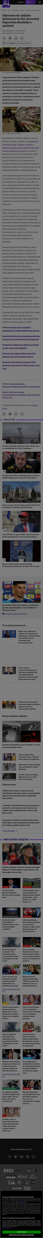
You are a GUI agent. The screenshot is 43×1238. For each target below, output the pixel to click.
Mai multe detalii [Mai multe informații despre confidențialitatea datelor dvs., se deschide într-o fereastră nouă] (23, 1202)
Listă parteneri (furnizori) (6, 1228)
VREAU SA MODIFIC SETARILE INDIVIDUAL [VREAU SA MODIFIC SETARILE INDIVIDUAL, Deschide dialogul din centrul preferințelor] (21, 1235)
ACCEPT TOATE (21, 1232)
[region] (21, 1214)
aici (17, 1209)
